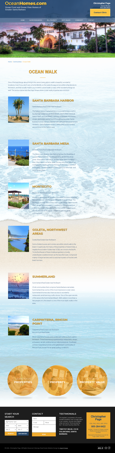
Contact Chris (100, 12)
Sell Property (52, 20)
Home (23, 20)
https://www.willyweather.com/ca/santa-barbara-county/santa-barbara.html (81, 6)
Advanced (22, 433)
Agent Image (64, 448)
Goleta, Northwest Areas (49, 231)
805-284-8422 (105, 8)
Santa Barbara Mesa (50, 143)
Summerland (43, 276)
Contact (91, 20)
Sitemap (36, 448)
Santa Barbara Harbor (53, 100)
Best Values (66, 20)
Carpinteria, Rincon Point (49, 321)
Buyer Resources (36, 20)
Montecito (41, 186)
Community (79, 20)
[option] (71, 426)
